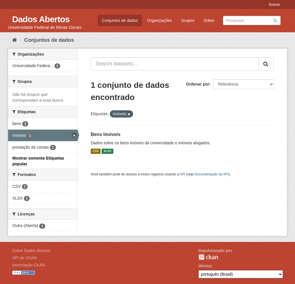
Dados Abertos (40, 19)
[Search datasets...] (175, 64)
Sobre (209, 20)
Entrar (274, 4)
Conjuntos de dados (120, 20)
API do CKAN (24, 257)
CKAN (208, 257)
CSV (95, 151)
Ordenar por (197, 84)
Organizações (159, 20)
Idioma (204, 266)
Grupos (187, 20)
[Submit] (275, 20)
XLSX (107, 151)
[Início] (14, 40)
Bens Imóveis (105, 134)
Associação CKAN (28, 265)
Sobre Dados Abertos (31, 250)
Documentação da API (211, 174)
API (182, 174)
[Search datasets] (252, 20)
